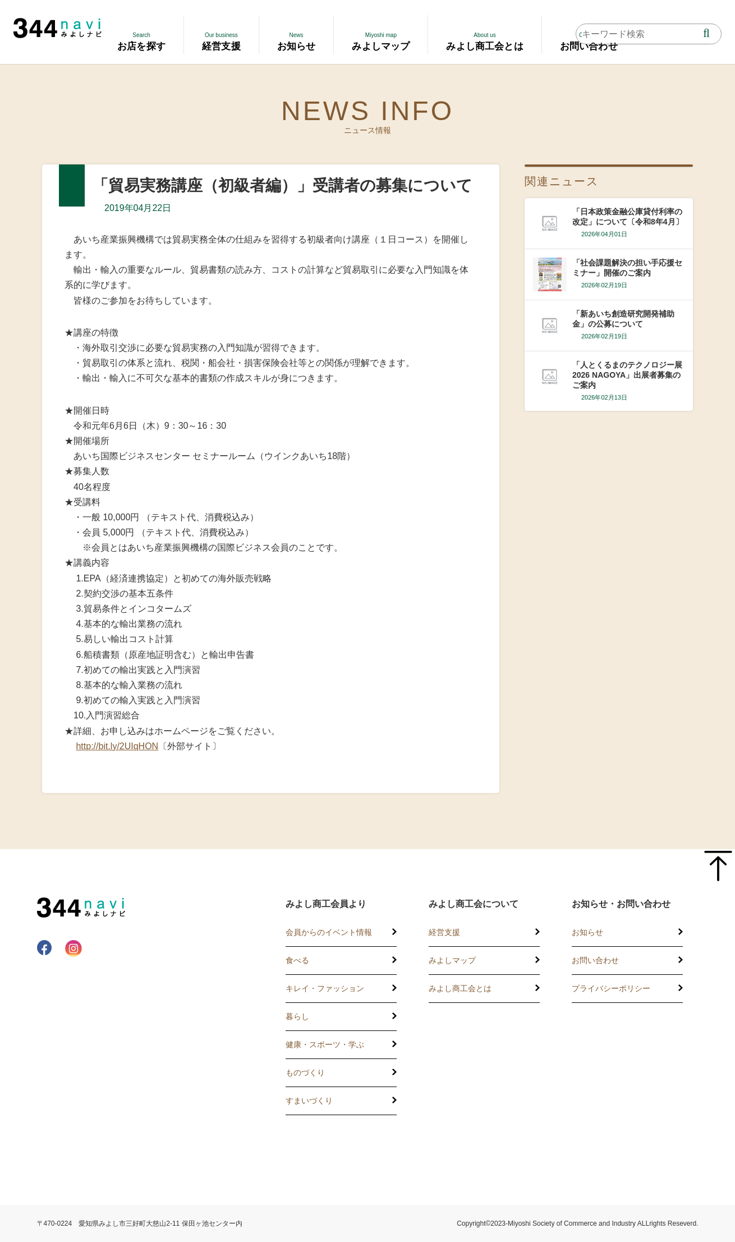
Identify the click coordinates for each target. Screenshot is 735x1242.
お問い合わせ (595, 960)
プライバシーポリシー (611, 988)
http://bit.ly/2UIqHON (117, 746)
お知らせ (587, 932)
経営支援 (444, 932)
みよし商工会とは (460, 988)
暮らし (297, 1016)
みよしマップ (452, 960)
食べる (297, 960)
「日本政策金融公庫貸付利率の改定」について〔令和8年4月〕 (627, 216)
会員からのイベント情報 (329, 932)
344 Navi (57, 28)
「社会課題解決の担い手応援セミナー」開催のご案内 (627, 267)
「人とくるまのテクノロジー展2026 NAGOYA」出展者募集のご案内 (627, 374)
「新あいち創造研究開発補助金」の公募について (623, 318)
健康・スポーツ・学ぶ (325, 1044)
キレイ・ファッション (325, 988)
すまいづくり (309, 1100)
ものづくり (305, 1072)
